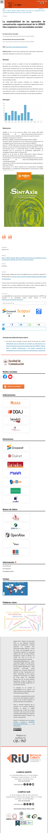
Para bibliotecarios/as (8, 571)
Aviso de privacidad (24, 781)
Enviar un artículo (14, 386)
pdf (4, 237)
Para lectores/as (7, 566)
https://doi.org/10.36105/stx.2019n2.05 (16, 47)
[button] (6, 324)
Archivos (41, 9)
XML (10, 237)
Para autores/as (7, 568)
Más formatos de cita (8, 303)
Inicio (4, 9)
